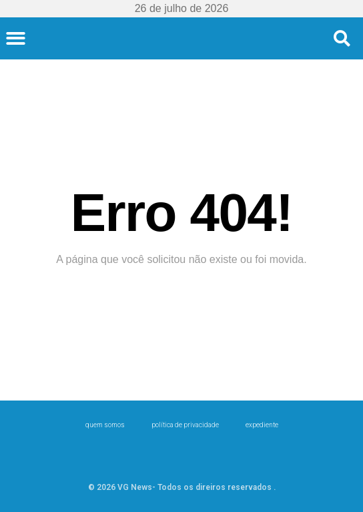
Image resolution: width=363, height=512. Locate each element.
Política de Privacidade (185, 425)
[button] (15, 38)
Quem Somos (105, 425)
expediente (262, 425)
